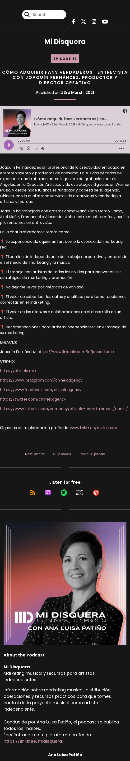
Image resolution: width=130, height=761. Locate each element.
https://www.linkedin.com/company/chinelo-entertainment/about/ (64, 409)
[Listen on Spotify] (64, 492)
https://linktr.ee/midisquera (33, 741)
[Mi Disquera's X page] (83, 21)
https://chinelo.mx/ (18, 370)
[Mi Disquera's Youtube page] (105, 21)
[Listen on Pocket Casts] (96, 492)
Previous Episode (92, 454)
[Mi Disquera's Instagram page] (94, 21)
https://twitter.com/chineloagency (33, 399)
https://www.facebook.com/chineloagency (40, 389)
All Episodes (62, 454)
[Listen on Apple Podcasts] (48, 492)
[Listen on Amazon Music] (80, 492)
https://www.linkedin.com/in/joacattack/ (76, 351)
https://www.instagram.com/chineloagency (41, 380)
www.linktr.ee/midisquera (93, 428)
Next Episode (35, 454)
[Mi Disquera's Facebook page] (74, 21)
